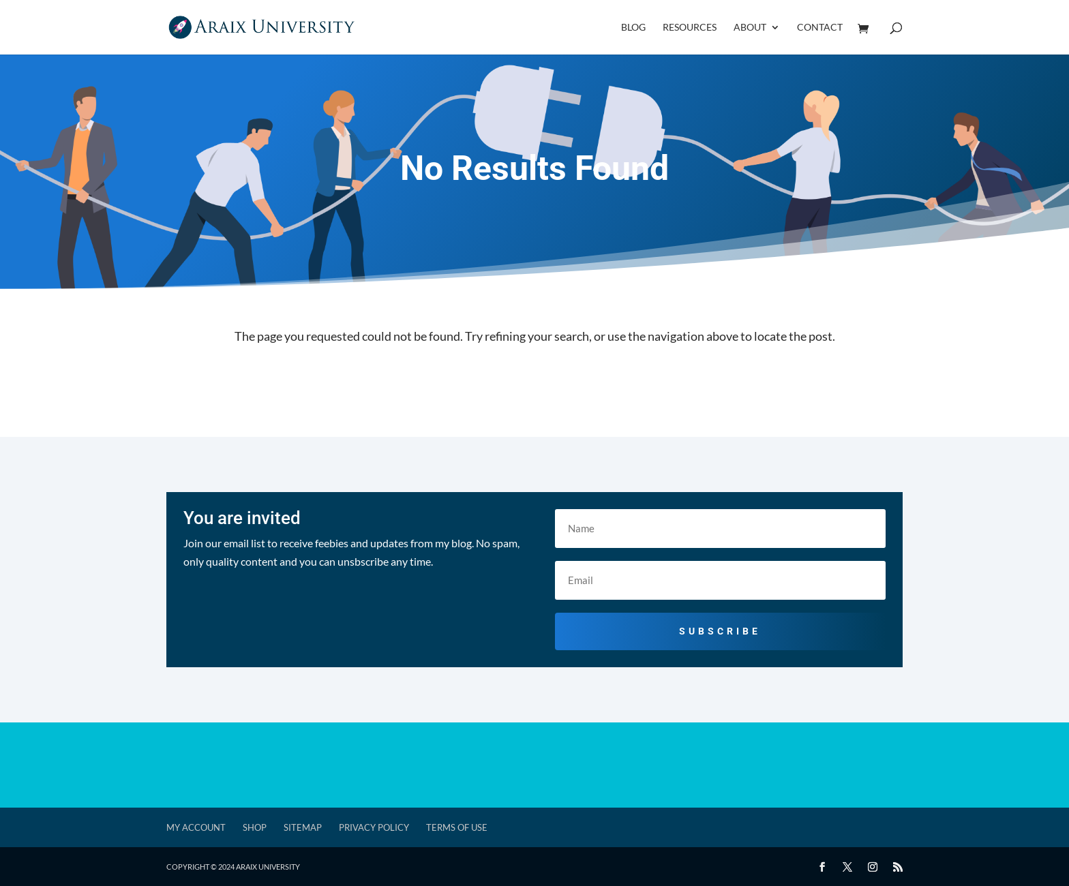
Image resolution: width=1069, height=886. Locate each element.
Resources (690, 27)
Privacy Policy (374, 827)
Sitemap (303, 827)
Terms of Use (456, 827)
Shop (255, 827)
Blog (633, 27)
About (750, 27)
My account (196, 827)
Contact (820, 27)
